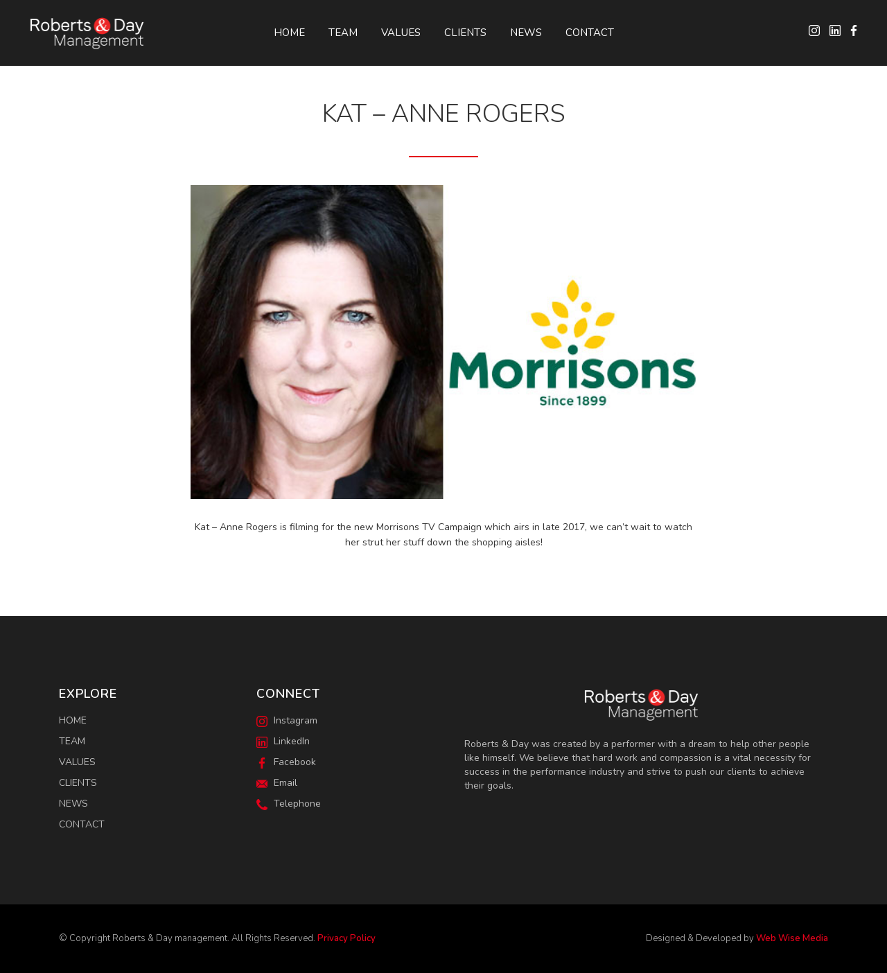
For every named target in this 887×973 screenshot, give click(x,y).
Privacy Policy (346, 938)
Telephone (288, 803)
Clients (465, 33)
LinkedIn (283, 741)
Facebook (286, 762)
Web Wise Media (792, 938)
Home (289, 33)
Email (276, 782)
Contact (589, 33)
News (526, 33)
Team (343, 33)
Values (401, 33)
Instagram (286, 720)
